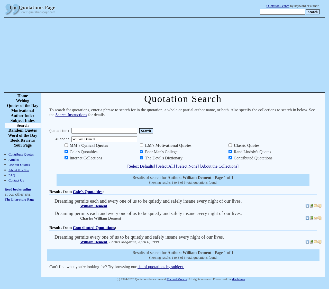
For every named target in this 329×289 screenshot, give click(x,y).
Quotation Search (278, 6)
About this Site (18, 170)
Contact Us (16, 180)
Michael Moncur (177, 279)
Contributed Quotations (94, 227)
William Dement (93, 206)
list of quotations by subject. (161, 267)
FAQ (11, 175)
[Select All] (165, 166)
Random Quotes (22, 130)
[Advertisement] (182, 55)
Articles (13, 159)
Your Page (23, 145)
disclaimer (238, 279)
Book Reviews (22, 140)
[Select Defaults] (141, 166)
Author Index (23, 115)
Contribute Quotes (21, 154)
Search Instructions (71, 115)
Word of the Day (22, 135)
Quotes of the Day (22, 105)
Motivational (22, 111)
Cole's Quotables (87, 191)
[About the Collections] (219, 166)
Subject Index (23, 120)
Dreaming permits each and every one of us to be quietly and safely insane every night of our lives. (148, 201)
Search (23, 125)
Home (22, 96)
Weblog (22, 100)
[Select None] (187, 166)
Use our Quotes (19, 165)
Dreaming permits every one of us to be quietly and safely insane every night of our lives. (139, 237)
